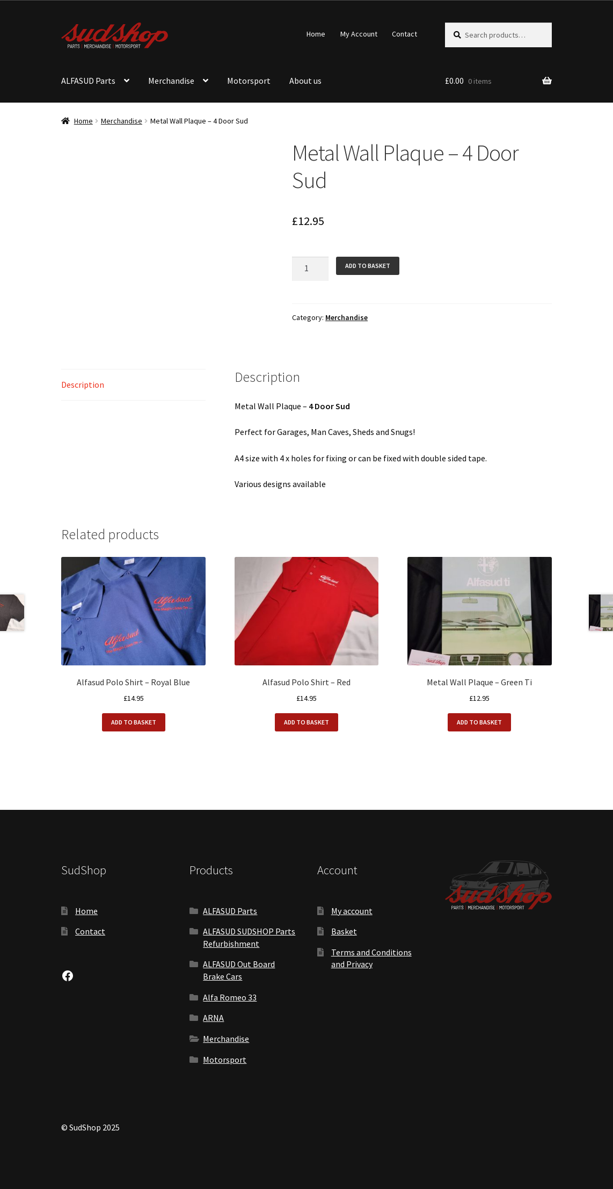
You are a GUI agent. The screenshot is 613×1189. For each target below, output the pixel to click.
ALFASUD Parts (88, 80)
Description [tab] (82, 384)
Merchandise (171, 80)
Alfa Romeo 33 (230, 997)
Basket (344, 931)
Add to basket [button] (133, 722)
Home (315, 34)
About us (305, 80)
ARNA (213, 1017)
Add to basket (367, 266)
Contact (404, 34)
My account (352, 910)
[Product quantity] (310, 269)
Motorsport (249, 80)
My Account (358, 34)
